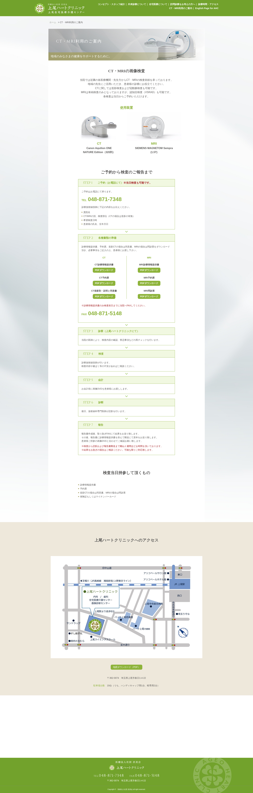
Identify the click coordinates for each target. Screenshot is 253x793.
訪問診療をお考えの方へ (182, 5)
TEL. (109, 775)
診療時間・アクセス (208, 5)
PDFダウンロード (104, 270)
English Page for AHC (206, 10)
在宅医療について (157, 5)
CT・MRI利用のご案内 (180, 10)
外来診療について (135, 5)
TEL (101, 200)
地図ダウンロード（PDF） (126, 667)
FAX (101, 314)
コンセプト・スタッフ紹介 (109, 5)
